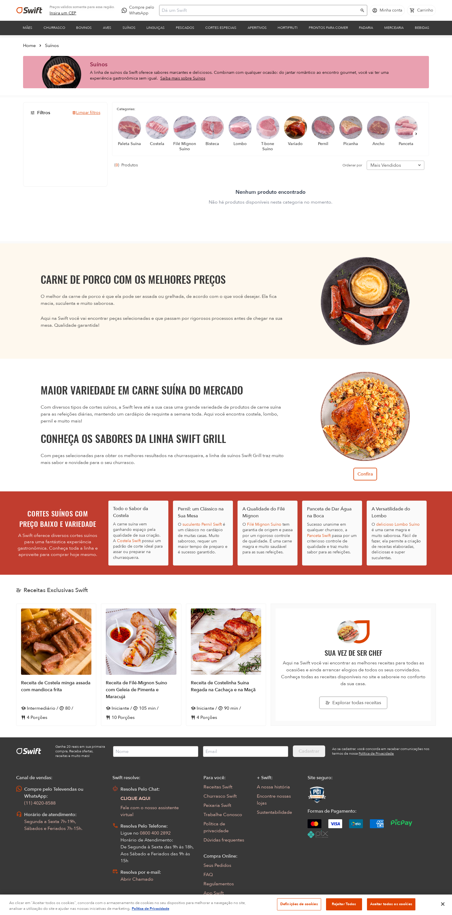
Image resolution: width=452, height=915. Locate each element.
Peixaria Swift (217, 805)
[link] (63, 13)
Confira (365, 474)
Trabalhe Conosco (223, 814)
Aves (107, 27)
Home (29, 45)
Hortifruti (287, 27)
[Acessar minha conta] (387, 10)
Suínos (129, 27)
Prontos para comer (328, 27)
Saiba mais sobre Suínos (182, 78)
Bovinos (84, 27)
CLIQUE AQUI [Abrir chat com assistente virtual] (135, 798)
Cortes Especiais (220, 27)
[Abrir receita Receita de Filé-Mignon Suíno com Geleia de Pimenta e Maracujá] (141, 665)
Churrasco (54, 27)
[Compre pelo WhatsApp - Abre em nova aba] (139, 10)
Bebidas (422, 27)
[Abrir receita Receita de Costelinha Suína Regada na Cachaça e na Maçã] (226, 665)
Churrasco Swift (220, 796)
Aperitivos (257, 27)
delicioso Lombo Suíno (398, 524)
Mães (27, 27)
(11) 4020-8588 (40, 803)
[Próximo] (416, 133)
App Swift (214, 893)
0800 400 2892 (155, 833)
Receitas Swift (218, 787)
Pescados (185, 27)
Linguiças (155, 27)
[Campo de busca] (259, 10)
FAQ (208, 874)
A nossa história (273, 787)
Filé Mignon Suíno (264, 524)
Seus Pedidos (217, 865)
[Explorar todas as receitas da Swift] (353, 702)
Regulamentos (219, 884)
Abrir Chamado (136, 879)
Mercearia (394, 27)
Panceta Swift (319, 535)
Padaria (366, 27)
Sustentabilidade (274, 812)
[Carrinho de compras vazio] (421, 10)
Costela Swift (129, 541)
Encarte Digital (219, 902)
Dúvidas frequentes (224, 840)
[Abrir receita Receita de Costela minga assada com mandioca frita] (56, 665)
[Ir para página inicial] (29, 10)
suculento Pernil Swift (202, 524)
